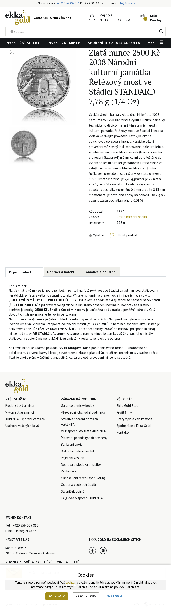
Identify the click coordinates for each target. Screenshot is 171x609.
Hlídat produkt (127, 235)
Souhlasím (56, 596)
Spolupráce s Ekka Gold (134, 426)
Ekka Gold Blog (127, 405)
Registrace (124, 20)
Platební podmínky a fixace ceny (84, 438)
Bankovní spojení (73, 444)
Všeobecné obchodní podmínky (83, 412)
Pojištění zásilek (72, 458)
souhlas (71, 582)
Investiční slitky (22, 42)
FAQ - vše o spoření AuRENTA (82, 498)
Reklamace (69, 471)
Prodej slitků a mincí (19, 405)
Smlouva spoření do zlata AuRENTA (79, 421)
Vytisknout (99, 235)
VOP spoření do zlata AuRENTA (83, 431)
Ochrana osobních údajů (78, 484)
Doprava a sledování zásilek (81, 464)
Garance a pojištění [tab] (101, 272)
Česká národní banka (132, 217)
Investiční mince (63, 42)
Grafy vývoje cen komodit (135, 419)
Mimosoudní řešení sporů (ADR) (83, 478)
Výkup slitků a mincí (19, 412)
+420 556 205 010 (68, 3)
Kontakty (123, 432)
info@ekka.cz (126, 3)
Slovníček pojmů (72, 491)
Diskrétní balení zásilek (78, 451)
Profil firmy (124, 412)
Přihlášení (106, 20)
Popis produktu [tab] (21, 272)
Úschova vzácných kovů (22, 426)
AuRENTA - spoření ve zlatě (25, 419)
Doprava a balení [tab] (60, 272)
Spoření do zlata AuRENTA (114, 42)
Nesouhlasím (85, 596)
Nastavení (115, 596)
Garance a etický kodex (77, 405)
